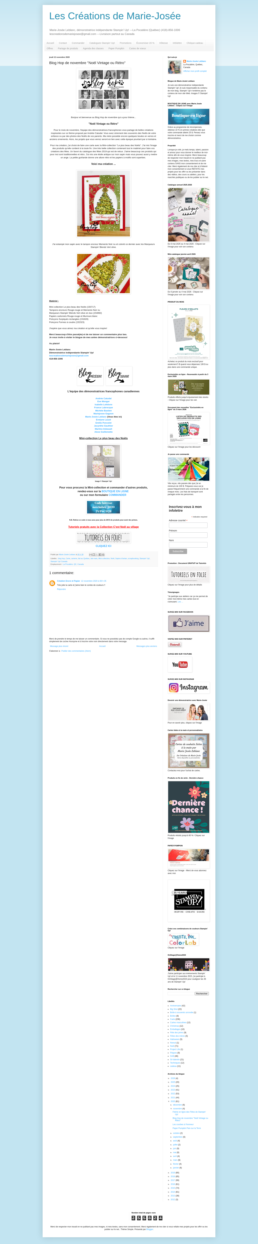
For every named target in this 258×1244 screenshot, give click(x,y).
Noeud (173, 1043)
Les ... (180, 602)
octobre (176, 1133)
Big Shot (174, 1009)
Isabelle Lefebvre (103, 404)
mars (175, 1160)
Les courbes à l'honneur (183, 1124)
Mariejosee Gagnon (103, 413)
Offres (50, 48)
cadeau (173, 1066)
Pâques (173, 1053)
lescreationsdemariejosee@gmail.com (69, 355)
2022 (173, 1093)
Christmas (174, 1026)
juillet (175, 1145)
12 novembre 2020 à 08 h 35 (93, 581)
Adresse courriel (178, 520)
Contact (63, 43)
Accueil (50, 43)
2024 (173, 1086)
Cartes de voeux (137, 48)
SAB (172, 1056)
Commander (78, 43)
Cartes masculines (178, 1022)
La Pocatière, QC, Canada (73, 564)
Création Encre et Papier (68, 581)
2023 (173, 1090)
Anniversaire (175, 1006)
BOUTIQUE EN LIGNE (115, 491)
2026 (173, 1078)
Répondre (61, 589)
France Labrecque (103, 407)
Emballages (175, 1029)
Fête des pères (176, 1032)
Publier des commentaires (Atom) (76, 651)
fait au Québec (84, 558)
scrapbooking (133, 558)
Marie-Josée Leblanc (96, 416)
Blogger (149, 1229)
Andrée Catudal (103, 398)
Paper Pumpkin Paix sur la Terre (187, 1128)
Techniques (175, 1063)
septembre (178, 1137)
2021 (173, 1097)
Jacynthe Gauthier (103, 426)
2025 (173, 1082)
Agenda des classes (93, 48)
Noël (112, 558)
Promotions (125, 43)
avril (175, 1156)
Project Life (175, 1049)
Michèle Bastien (103, 410)
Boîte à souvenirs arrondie (181, 1012)
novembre (177, 1108)
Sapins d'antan (121, 558)
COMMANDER (117, 495)
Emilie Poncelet (103, 423)
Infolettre (177, 43)
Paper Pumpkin (116, 48)
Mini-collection (104, 558)
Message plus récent (59, 646)
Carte (68, 558)
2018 (173, 1176)
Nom (171, 540)
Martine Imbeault (103, 429)
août (175, 1141)
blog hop (61, 558)
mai (175, 1152)
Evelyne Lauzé (103, 419)
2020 (173, 1101)
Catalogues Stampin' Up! (102, 43)
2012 (173, 1199)
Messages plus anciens (146, 646)
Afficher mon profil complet (195, 71)
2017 (173, 1180)
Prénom (173, 530)
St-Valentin (175, 1059)
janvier (176, 1168)
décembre (177, 1105)
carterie (74, 558)
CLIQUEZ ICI (103, 546)
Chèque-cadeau (195, 43)
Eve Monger (103, 401)
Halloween (174, 1039)
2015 (173, 1188)
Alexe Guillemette (103, 432)
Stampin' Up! (145, 558)
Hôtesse (163, 43)
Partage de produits (68, 48)
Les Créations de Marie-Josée (115, 15)
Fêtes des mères (177, 1036)
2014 (173, 1192)
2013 (173, 1196)
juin (175, 1148)
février (176, 1164)
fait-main (94, 558)
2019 (173, 1173)
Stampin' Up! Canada (59, 561)
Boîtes (173, 1016)
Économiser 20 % (145, 43)
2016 (173, 1184)
